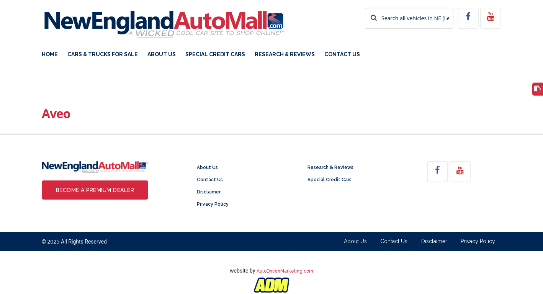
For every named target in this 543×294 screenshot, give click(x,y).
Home (50, 54)
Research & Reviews (285, 54)
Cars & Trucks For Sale (102, 54)
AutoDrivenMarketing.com (285, 271)
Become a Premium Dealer (95, 190)
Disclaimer (209, 192)
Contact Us (342, 54)
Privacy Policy (213, 204)
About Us (161, 54)
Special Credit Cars (215, 54)
